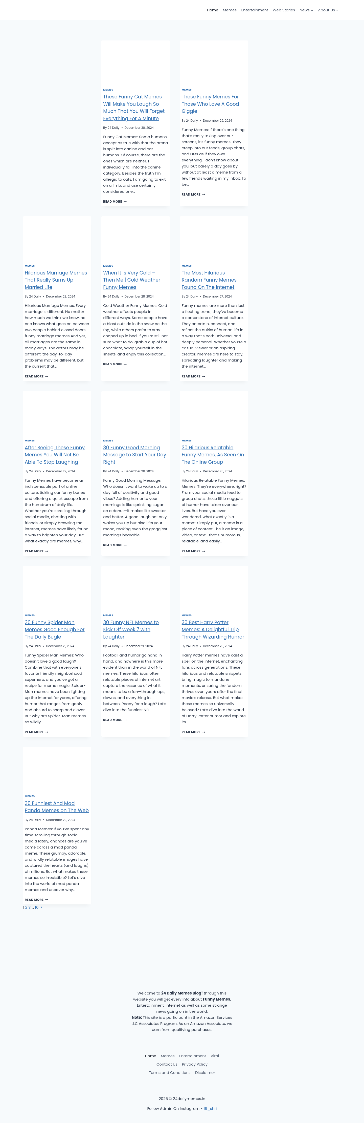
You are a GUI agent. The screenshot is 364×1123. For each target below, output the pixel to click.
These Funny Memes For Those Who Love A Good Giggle (210, 104)
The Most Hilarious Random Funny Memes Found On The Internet (209, 280)
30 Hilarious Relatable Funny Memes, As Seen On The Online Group (213, 454)
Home (212, 10)
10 (36, 907)
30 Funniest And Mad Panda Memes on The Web (57, 807)
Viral (215, 1055)
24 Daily (114, 127)
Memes (230, 10)
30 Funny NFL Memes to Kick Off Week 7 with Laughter (131, 629)
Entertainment (254, 10)
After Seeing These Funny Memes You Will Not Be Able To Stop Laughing (55, 454)
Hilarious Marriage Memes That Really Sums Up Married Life (56, 280)
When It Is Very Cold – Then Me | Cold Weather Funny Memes (131, 280)
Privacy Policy (195, 1064)
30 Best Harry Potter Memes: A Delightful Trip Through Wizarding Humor (213, 629)
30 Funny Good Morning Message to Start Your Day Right (134, 454)
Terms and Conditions (170, 1072)
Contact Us (166, 1064)
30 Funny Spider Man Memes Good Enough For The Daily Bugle (55, 629)
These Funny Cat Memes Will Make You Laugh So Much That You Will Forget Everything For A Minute (134, 107)
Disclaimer (205, 1072)
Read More (115, 201)
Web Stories (284, 10)
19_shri (210, 1108)
